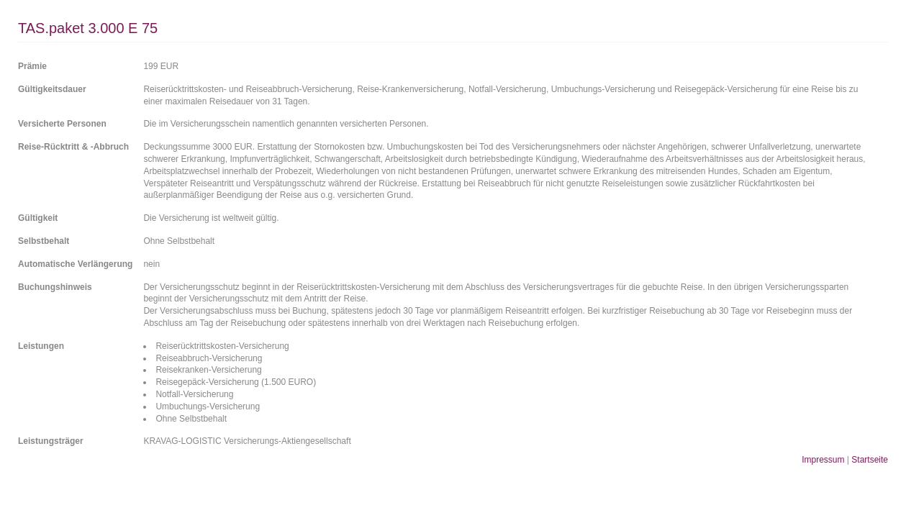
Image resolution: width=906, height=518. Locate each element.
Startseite (869, 460)
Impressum (823, 460)
